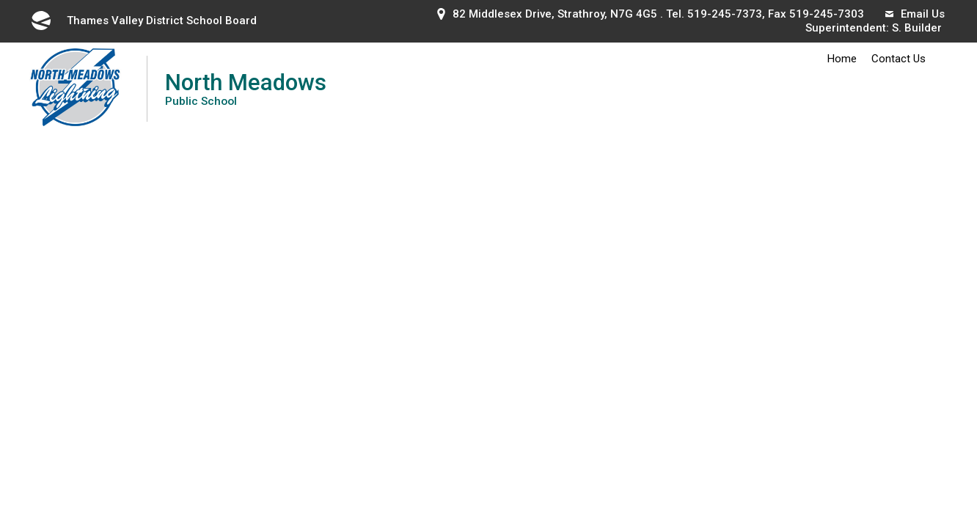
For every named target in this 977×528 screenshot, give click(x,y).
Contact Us (898, 58)
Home (842, 58)
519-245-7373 (724, 14)
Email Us (915, 14)
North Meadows (245, 88)
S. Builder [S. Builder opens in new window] (917, 27)
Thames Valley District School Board (143, 20)
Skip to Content (0, 0)
